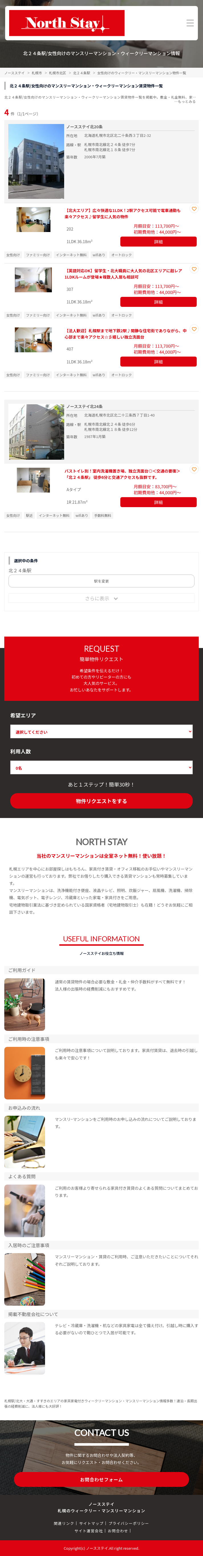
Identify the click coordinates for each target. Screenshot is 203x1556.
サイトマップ (91, 1523)
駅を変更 (101, 581)
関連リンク (64, 1523)
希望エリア (23, 715)
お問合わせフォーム (101, 1479)
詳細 (158, 242)
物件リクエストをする (101, 801)
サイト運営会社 (88, 1531)
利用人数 (20, 751)
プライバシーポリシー (128, 1523)
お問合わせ (118, 1531)
